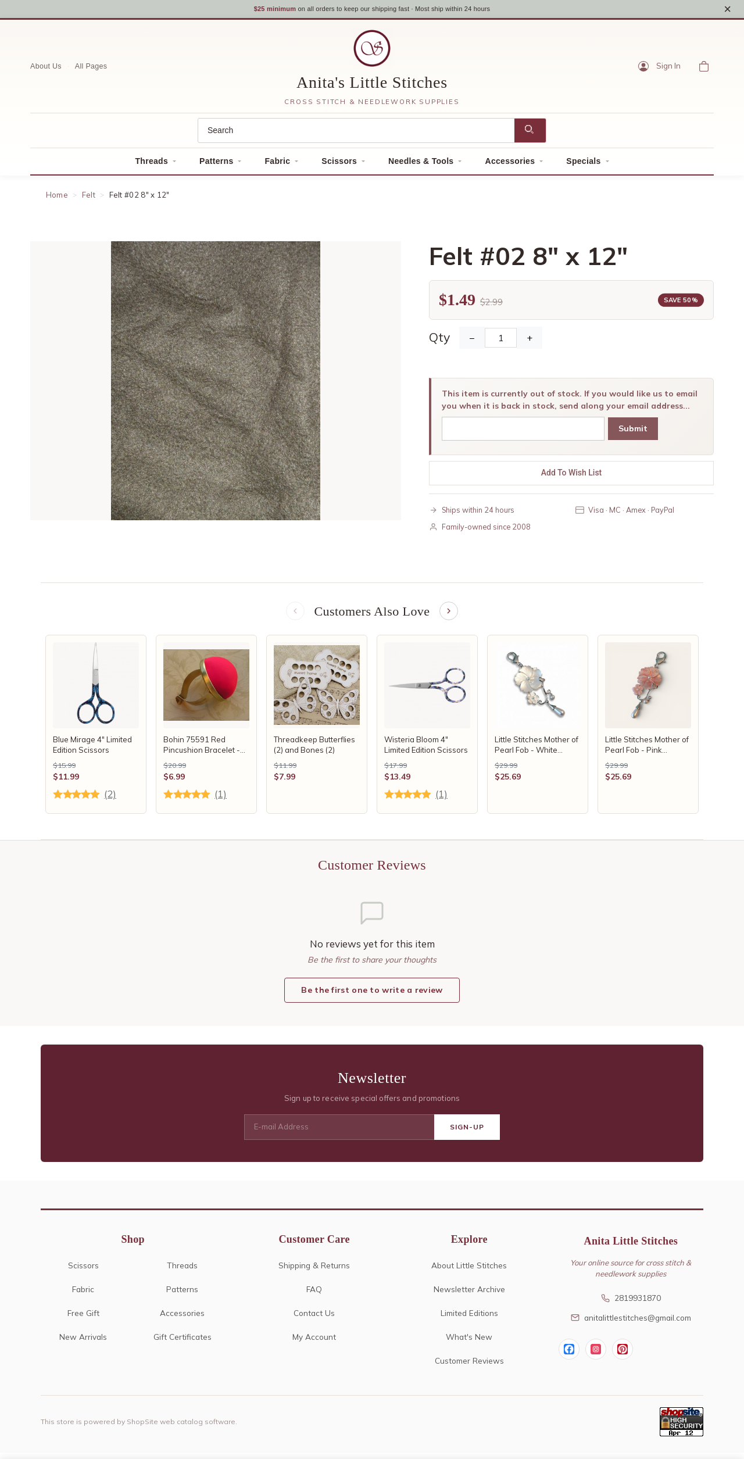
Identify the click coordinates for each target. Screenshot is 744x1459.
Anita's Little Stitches (372, 87)
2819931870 (631, 1303)
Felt (88, 198)
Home (57, 198)
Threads (151, 165)
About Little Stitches (469, 1271)
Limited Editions (469, 1319)
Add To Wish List (571, 477)
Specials (583, 165)
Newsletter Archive (469, 1295)
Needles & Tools (420, 165)
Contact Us (314, 1319)
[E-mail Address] (339, 1133)
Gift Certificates (182, 1343)
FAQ (314, 1295)
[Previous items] (294, 616)
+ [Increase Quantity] (529, 342)
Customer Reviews (469, 1367)
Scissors (339, 165)
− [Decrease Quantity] (472, 342)
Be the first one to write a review (371, 995)
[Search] (356, 134)
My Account (314, 1343)
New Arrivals (83, 1343)
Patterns (216, 165)
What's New (469, 1343)
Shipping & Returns (314, 1271)
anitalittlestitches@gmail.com (631, 1323)
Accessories (510, 165)
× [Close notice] (727, 10)
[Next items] (449, 616)
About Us (46, 70)
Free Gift (83, 1319)
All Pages (91, 70)
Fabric (277, 165)
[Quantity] (501, 342)
